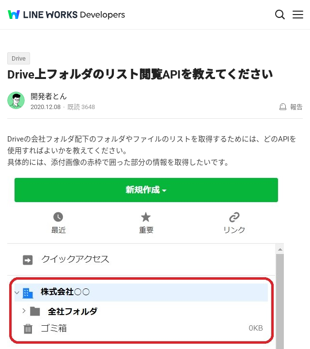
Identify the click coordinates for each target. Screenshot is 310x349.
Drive (19, 58)
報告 (296, 107)
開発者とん (49, 96)
